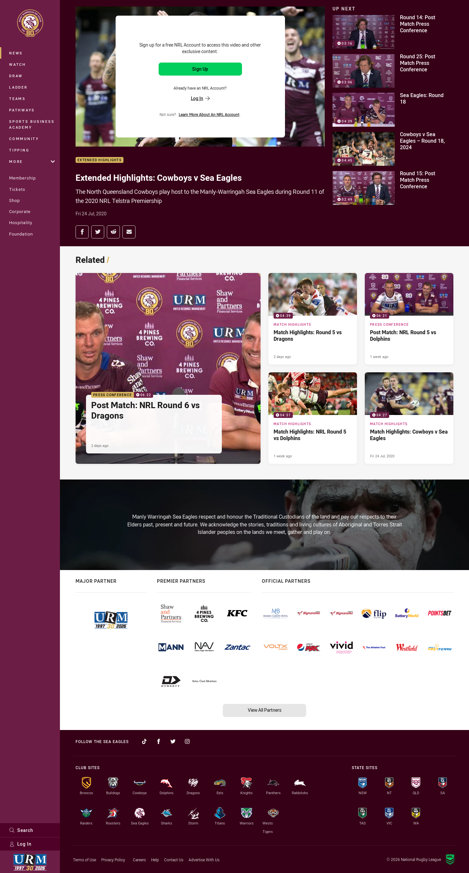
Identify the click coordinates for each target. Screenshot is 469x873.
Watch (17, 64)
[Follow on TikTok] (144, 741)
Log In (20, 844)
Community (24, 138)
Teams (17, 98)
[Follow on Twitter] (173, 741)
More (32, 161)
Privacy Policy (113, 859)
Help (155, 859)
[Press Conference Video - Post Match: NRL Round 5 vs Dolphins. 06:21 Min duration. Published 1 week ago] (409, 319)
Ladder (18, 87)
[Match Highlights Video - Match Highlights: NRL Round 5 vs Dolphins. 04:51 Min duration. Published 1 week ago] (312, 418)
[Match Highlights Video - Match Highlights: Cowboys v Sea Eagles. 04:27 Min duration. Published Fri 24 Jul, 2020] (409, 418)
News (16, 52)
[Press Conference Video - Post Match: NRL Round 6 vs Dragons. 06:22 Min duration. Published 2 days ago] (168, 368)
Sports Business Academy (31, 124)
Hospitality (20, 222)
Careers (139, 859)
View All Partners (264, 710)
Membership (22, 178)
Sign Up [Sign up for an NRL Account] (200, 69)
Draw (16, 75)
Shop (14, 200)
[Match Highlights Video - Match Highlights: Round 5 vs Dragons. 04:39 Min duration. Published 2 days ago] (312, 319)
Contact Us (173, 859)
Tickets (17, 189)
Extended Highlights (99, 160)
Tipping (19, 150)
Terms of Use (84, 859)
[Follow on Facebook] (158, 741)
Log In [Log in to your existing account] (200, 98)
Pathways (22, 109)
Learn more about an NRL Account (209, 114)
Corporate (20, 211)
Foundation (21, 234)
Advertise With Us (204, 859)
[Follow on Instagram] (187, 741)
